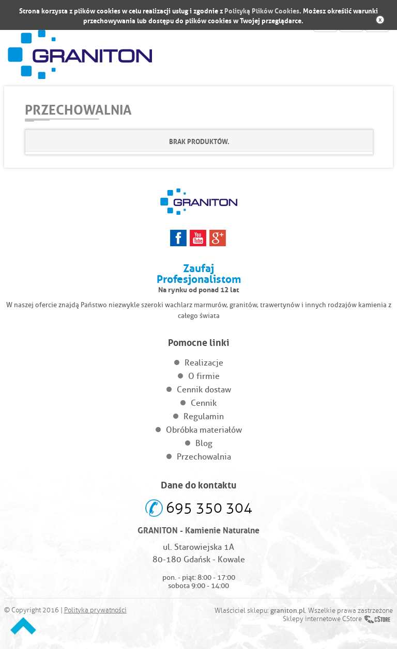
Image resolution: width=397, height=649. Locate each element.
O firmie (204, 376)
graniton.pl (287, 610)
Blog (203, 443)
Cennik (204, 403)
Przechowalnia (204, 457)
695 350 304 (209, 508)
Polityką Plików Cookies (261, 10)
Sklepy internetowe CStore (322, 619)
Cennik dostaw (204, 389)
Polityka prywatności (95, 610)
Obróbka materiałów (204, 430)
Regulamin (204, 416)
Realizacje (204, 363)
